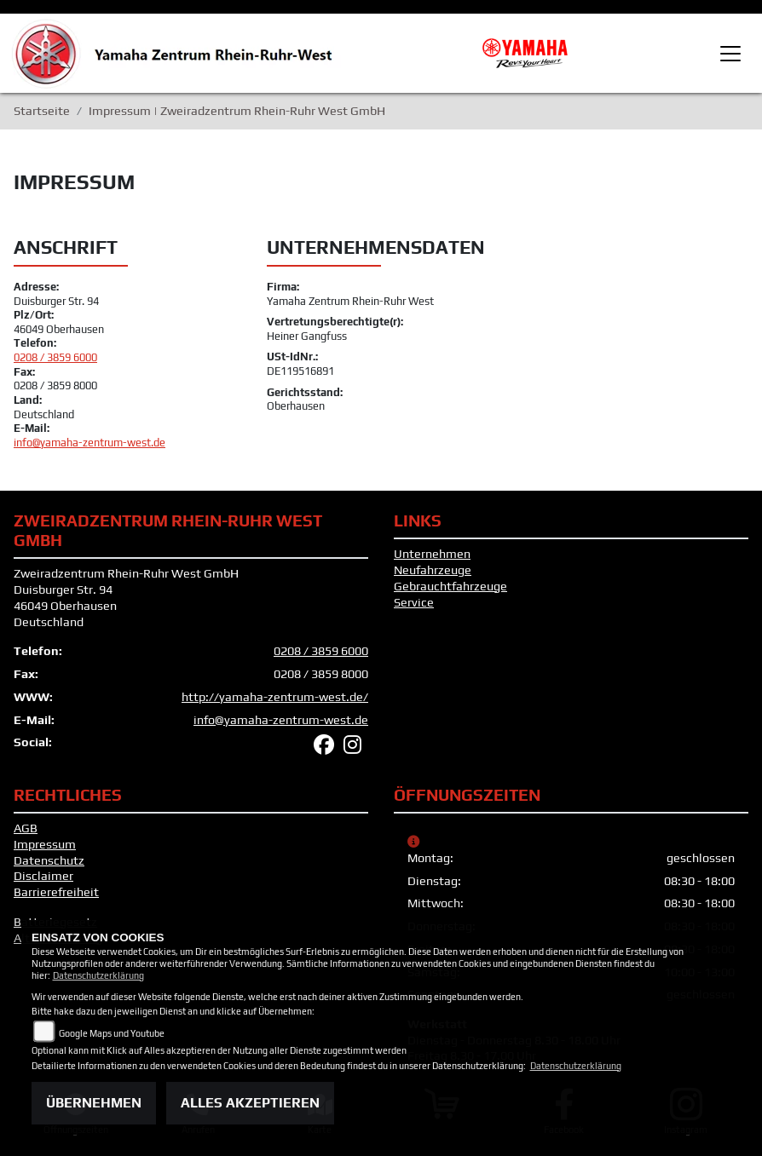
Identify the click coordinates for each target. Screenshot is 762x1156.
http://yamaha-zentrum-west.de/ (275, 697)
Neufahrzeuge (432, 570)
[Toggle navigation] (730, 54)
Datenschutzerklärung (98, 975)
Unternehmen (432, 554)
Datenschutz (49, 860)
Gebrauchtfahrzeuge (450, 586)
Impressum (45, 844)
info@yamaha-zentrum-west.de (89, 442)
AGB (26, 828)
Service (414, 602)
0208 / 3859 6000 (55, 357)
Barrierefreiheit (56, 892)
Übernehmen (93, 1103)
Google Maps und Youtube (112, 1033)
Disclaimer (43, 876)
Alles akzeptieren (250, 1103)
